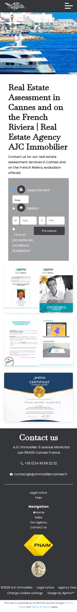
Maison (25, 208)
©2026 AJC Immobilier (17, 587)
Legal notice (45, 587)
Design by (60, 593)
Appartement (32, 190)
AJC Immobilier (25, 447)
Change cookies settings (25, 593)
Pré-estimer (49, 231)
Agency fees (67, 587)
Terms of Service (41, 606)
